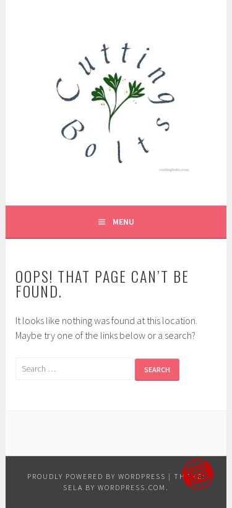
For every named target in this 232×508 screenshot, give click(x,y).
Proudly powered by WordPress (96, 476)
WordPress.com (132, 487)
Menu (123, 221)
